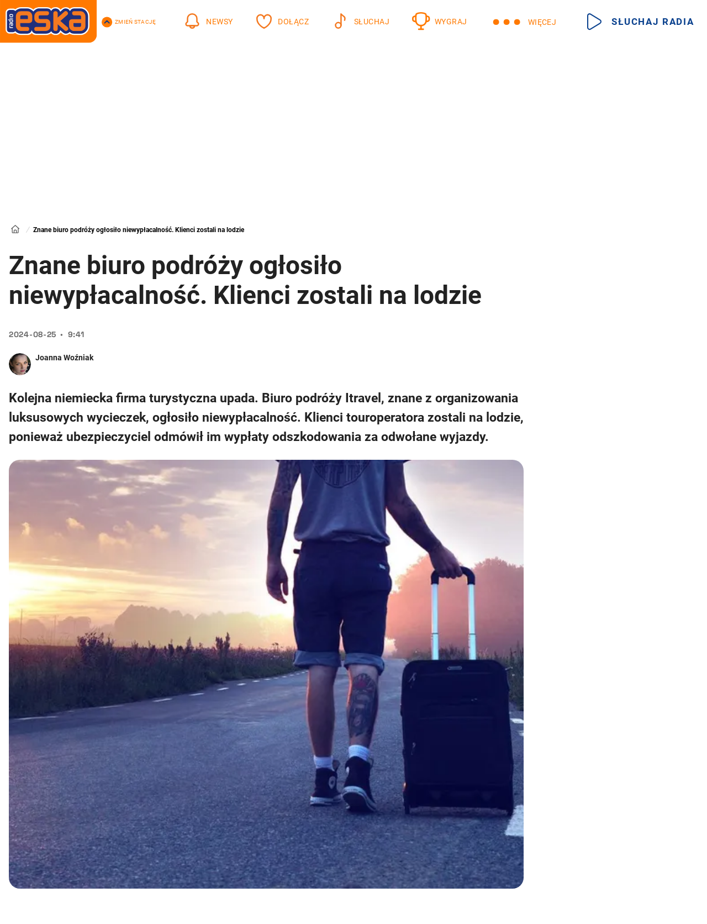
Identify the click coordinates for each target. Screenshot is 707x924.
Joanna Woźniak (64, 357)
